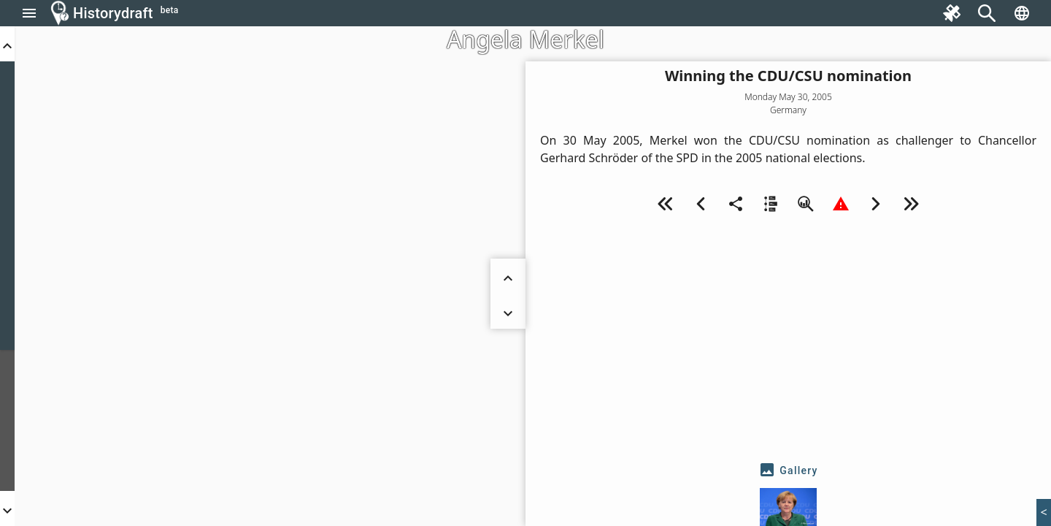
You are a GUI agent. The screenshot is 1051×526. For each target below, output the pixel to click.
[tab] (788, 470)
